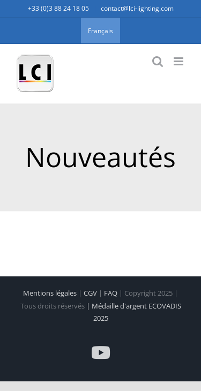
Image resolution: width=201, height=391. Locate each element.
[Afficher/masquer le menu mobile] (179, 61)
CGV (91, 293)
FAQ (111, 293)
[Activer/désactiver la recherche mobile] (157, 61)
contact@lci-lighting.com (137, 8)
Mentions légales (50, 293)
